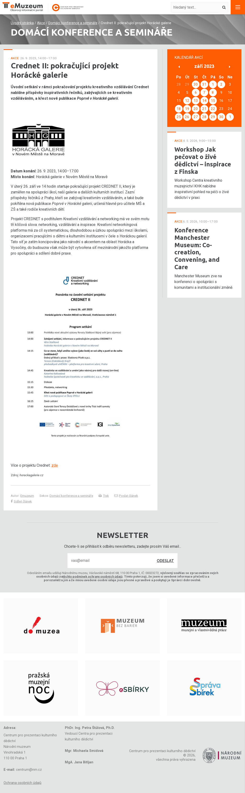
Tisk (104, 496)
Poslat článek (126, 496)
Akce (41, 23)
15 (213, 100)
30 (196, 84)
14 (204, 100)
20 (196, 109)
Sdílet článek (21, 501)
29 (213, 117)
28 (204, 117)
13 (196, 100)
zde (54, 465)
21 (204, 109)
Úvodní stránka (22, 23)
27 (196, 117)
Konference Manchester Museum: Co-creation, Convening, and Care (197, 248)
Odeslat (165, 560)
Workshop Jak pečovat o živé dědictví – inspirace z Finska (202, 160)
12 (187, 100)
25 (179, 117)
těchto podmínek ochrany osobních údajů (92, 576)
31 (204, 84)
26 (187, 117)
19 (187, 109)
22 (213, 109)
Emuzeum (27, 496)
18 (179, 109)
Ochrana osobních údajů (22, 783)
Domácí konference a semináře (72, 23)
